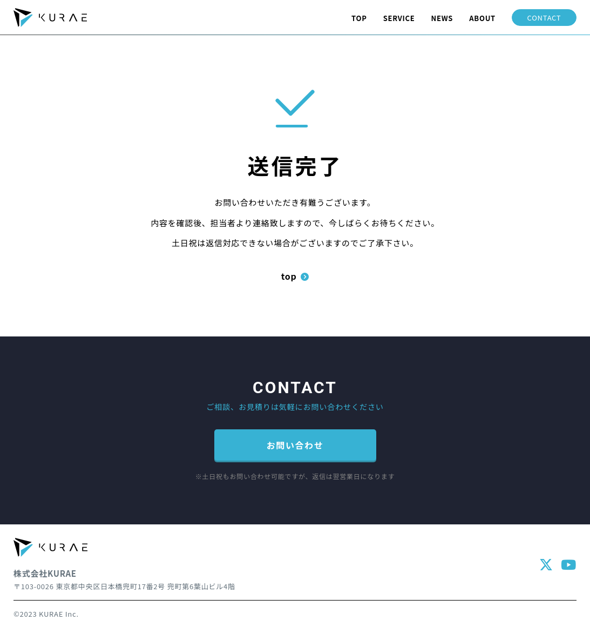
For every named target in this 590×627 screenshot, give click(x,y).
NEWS (442, 18)
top (295, 275)
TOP (359, 18)
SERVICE (399, 18)
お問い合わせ (295, 445)
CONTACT (544, 17)
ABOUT (482, 18)
